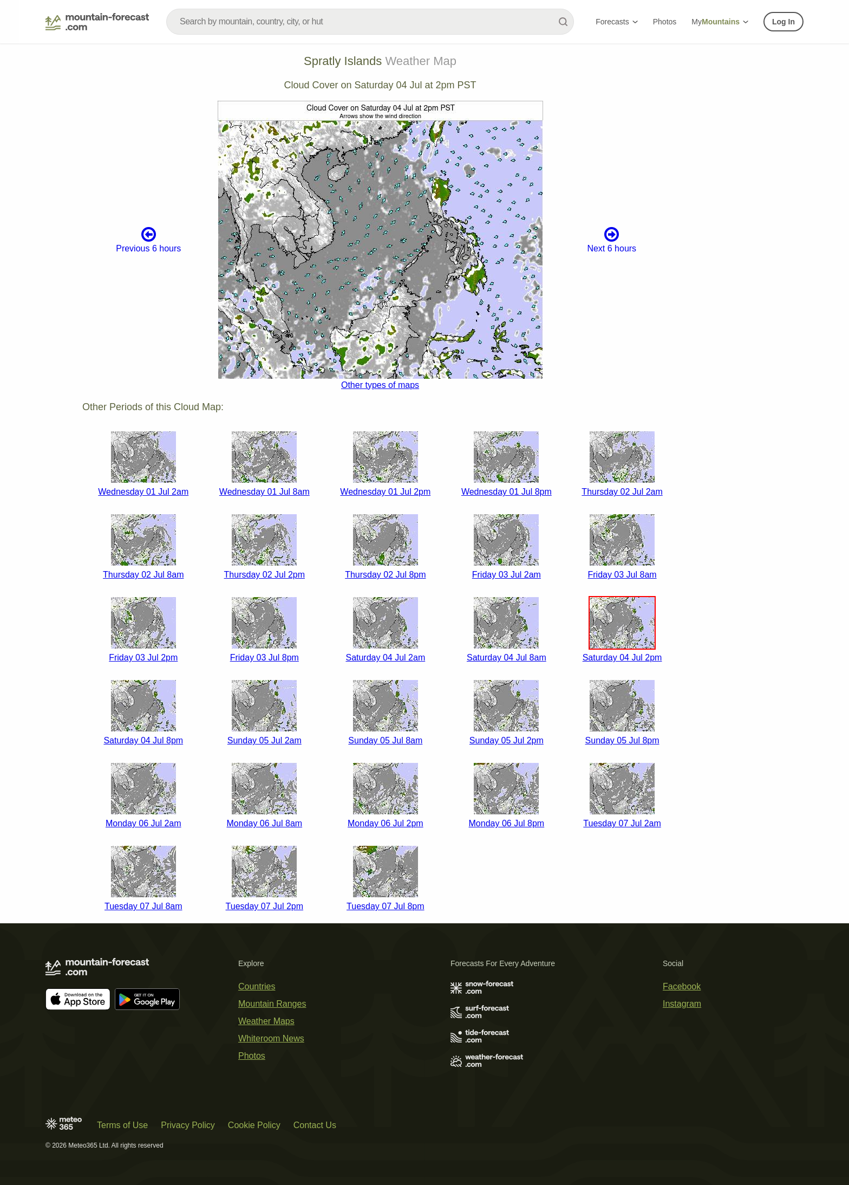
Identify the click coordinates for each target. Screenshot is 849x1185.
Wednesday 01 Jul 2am (143, 491)
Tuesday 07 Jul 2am (622, 823)
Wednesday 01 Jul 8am (264, 491)
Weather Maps (266, 1021)
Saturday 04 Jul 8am (506, 657)
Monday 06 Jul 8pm (507, 823)
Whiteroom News (271, 1038)
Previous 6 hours (148, 239)
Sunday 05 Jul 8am (385, 740)
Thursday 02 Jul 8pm (385, 574)
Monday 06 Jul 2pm (385, 823)
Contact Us (314, 1125)
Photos (665, 21)
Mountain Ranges (272, 1003)
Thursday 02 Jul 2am (622, 491)
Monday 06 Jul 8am (264, 823)
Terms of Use (122, 1125)
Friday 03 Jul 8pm (264, 657)
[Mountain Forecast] (97, 21)
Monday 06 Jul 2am (143, 823)
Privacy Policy (188, 1125)
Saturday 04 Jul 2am (385, 657)
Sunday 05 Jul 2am (264, 740)
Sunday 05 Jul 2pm (506, 740)
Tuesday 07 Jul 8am (143, 906)
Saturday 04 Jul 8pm (143, 740)
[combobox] (370, 22)
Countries (256, 986)
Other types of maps (380, 385)
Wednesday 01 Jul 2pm (385, 491)
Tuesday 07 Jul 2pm (264, 906)
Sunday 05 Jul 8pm (622, 740)
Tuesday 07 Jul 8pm (385, 906)
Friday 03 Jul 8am (621, 574)
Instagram (682, 1003)
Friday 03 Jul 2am (506, 574)
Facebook (682, 986)
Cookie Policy (254, 1125)
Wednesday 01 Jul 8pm (506, 491)
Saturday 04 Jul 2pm (622, 657)
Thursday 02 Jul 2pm (264, 574)
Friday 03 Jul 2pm (143, 657)
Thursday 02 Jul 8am (143, 574)
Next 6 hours (611, 239)
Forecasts (616, 21)
